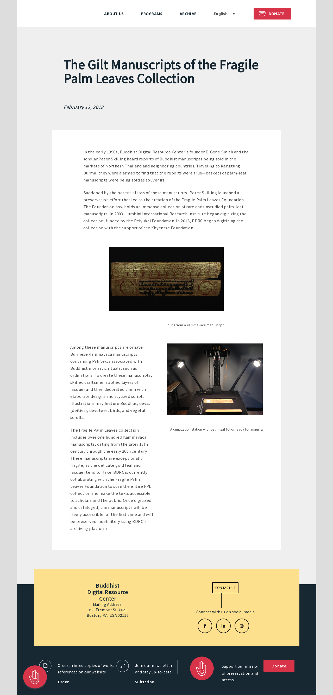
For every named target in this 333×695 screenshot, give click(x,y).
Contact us (225, 588)
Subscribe (144, 681)
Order (63, 681)
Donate (279, 665)
